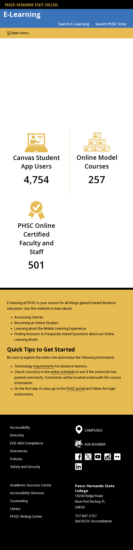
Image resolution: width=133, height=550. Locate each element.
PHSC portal (75, 388)
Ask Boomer (95, 444)
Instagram (107, 457)
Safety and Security (25, 467)
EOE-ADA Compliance (26, 443)
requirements (43, 366)
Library (15, 509)
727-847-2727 (86, 516)
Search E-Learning (73, 24)
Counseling (19, 501)
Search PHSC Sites (110, 24)
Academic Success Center (31, 485)
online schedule (62, 372)
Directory (17, 435)
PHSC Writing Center (26, 516)
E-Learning (22, 14)
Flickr (117, 457)
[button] (66, 33)
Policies (16, 459)
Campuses (93, 430)
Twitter (88, 457)
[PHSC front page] (31, 5)
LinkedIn (78, 466)
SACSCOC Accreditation (93, 521)
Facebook (78, 457)
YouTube (98, 457)
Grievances (19, 451)
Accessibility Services (27, 493)
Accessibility (20, 427)
